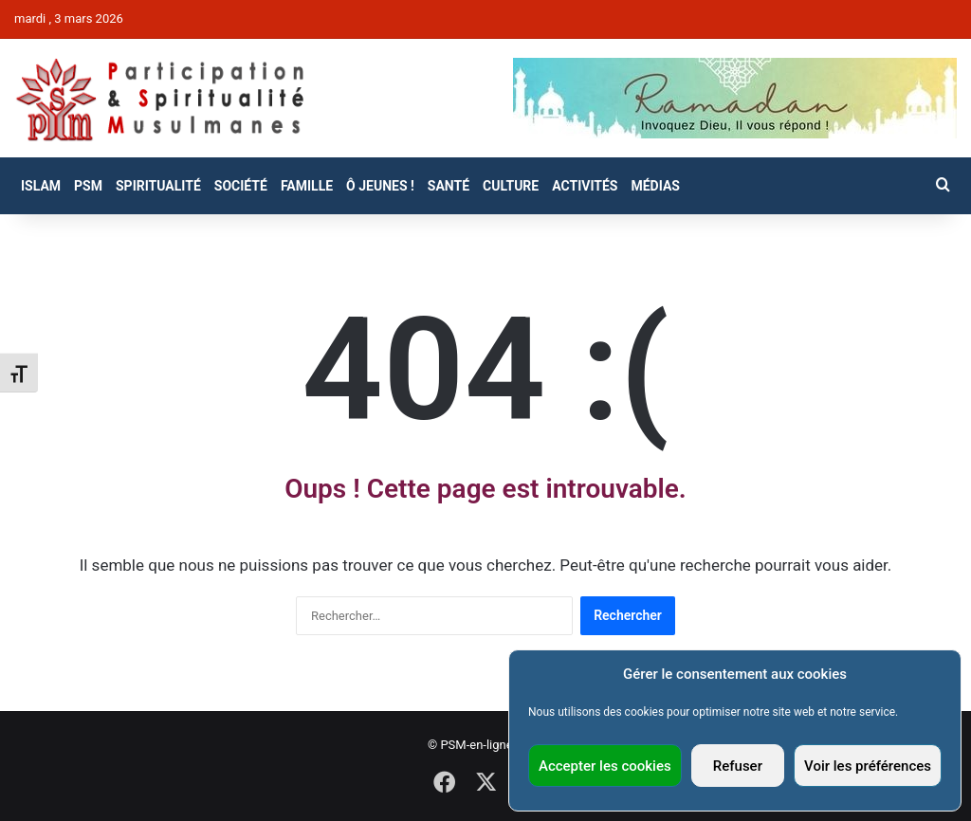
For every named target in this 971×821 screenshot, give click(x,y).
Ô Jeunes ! (380, 185)
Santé (448, 185)
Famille (307, 185)
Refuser (737, 766)
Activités (584, 185)
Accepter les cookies (605, 766)
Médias (655, 185)
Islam (41, 185)
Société (240, 185)
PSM (88, 185)
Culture (511, 185)
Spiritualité (158, 185)
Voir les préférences (867, 766)
